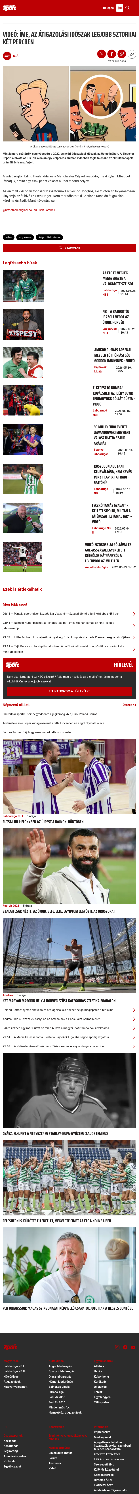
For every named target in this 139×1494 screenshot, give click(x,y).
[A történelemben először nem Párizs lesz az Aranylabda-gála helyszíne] (69, 1008)
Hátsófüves (11, 1338)
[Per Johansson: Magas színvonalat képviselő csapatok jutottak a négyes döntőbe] (69, 1227)
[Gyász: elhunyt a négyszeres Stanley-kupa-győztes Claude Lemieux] (69, 1052)
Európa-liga (56, 1354)
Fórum (53, 1420)
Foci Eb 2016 (57, 1364)
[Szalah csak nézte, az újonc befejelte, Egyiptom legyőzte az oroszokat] (69, 827)
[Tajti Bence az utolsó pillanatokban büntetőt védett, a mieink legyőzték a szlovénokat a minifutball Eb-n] (69, 611)
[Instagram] (117, 1309)
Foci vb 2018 (57, 1359)
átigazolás (25, 237)
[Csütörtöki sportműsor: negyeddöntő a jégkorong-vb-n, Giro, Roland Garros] (69, 676)
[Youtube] (133, 1309)
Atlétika (8, 957)
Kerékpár (100, 1343)
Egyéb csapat (12, 1428)
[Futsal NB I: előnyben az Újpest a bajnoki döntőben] (69, 738)
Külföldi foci (56, 1323)
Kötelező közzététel (107, 1416)
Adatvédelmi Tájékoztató (110, 1452)
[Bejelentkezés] (108, 8)
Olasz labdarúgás (60, 1338)
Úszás (98, 1333)
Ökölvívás (100, 1349)
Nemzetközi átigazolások (65, 1374)
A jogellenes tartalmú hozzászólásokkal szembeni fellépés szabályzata (112, 1407)
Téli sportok (101, 1364)
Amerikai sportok (15, 1418)
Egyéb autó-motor (60, 1415)
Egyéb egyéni (102, 1359)
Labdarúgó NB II (53, 488)
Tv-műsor (55, 1425)
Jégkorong (11, 1413)
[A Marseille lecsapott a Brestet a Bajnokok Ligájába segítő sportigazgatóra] (69, 999)
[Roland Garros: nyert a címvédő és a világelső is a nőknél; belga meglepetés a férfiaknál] (69, 972)
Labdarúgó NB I (52, 279)
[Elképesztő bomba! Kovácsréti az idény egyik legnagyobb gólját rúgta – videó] (20, 385)
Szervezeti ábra (104, 1426)
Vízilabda (10, 1423)
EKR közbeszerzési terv (109, 1421)
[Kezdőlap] (9, 8)
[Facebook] (125, 1309)
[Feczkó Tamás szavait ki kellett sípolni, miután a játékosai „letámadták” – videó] (20, 486)
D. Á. (16, 56)
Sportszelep (56, 1388)
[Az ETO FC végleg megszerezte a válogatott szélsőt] (20, 283)
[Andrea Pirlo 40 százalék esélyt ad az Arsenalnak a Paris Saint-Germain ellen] (69, 981)
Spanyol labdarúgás (55, 420)
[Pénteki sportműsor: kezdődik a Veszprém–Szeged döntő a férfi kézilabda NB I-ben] (69, 575)
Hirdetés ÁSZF (103, 1442)
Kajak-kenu (101, 1338)
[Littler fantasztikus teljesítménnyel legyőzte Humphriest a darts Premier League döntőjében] (69, 599)
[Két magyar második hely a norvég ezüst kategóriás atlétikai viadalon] (69, 917)
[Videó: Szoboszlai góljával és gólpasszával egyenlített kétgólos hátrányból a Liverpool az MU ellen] (20, 520)
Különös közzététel (106, 1431)
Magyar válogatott (15, 1349)
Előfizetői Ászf (103, 1447)
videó (9, 237)
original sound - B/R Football (36, 210)
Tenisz (98, 1354)
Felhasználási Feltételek (110, 1457)
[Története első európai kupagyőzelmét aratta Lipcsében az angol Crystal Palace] (69, 685)
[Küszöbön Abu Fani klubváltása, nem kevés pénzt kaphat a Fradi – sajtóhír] (20, 452)
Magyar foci (11, 1323)
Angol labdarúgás (53, 521)
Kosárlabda (11, 1408)
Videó (52, 1430)
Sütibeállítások (103, 1462)
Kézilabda (10, 1402)
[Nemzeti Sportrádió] (119, 8)
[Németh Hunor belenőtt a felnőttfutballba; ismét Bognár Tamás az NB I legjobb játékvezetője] (69, 587)
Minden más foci (59, 1369)
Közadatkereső (104, 1436)
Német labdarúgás (61, 1343)
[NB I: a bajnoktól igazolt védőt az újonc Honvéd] (20, 317)
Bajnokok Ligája (52, 352)
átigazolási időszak (49, 237)
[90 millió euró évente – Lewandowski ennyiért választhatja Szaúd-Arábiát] (20, 419)
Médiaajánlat (102, 1399)
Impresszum (102, 1394)
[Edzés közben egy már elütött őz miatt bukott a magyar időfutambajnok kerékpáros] (69, 990)
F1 (5, 1388)
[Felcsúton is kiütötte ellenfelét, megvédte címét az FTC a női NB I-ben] (69, 1139)
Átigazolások (12, 1343)
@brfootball (10, 210)
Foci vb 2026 (11, 867)
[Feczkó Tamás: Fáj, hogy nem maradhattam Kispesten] (69, 694)
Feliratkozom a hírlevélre (69, 653)
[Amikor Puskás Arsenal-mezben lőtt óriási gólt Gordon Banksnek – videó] (20, 351)
